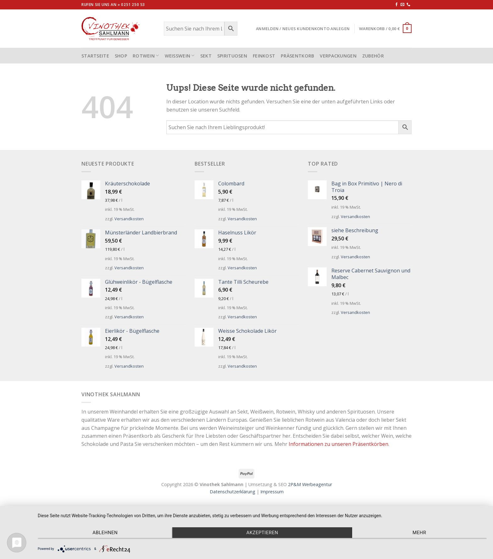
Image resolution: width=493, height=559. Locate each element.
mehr (419, 532)
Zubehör (373, 56)
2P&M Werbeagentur (310, 484)
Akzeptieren (262, 532)
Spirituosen (232, 56)
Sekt (206, 56)
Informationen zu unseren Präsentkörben (338, 444)
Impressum (272, 492)
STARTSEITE (95, 56)
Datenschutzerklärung (232, 492)
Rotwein (146, 55)
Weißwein (180, 55)
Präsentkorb (297, 56)
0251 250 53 (133, 4)
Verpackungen (338, 56)
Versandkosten (129, 219)
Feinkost (264, 56)
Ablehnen (105, 532)
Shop (121, 56)
